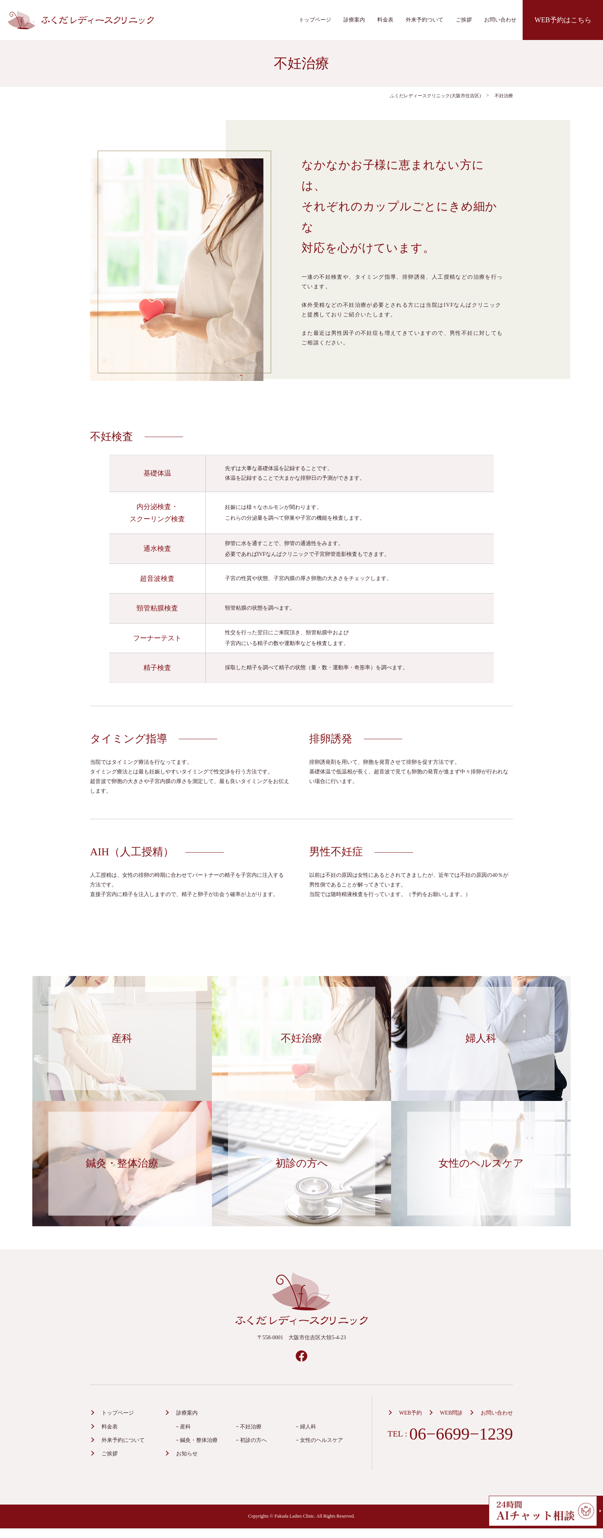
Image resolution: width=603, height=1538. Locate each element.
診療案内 (354, 20)
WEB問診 (451, 1413)
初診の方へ (253, 1440)
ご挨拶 (464, 20)
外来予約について (123, 1440)
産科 (185, 1427)
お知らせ (187, 1454)
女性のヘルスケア (321, 1440)
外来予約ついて (424, 20)
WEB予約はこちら (563, 20)
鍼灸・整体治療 (199, 1440)
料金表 (385, 20)
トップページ (315, 20)
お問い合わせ (500, 20)
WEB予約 (410, 1413)
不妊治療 (251, 1427)
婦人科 (308, 1427)
